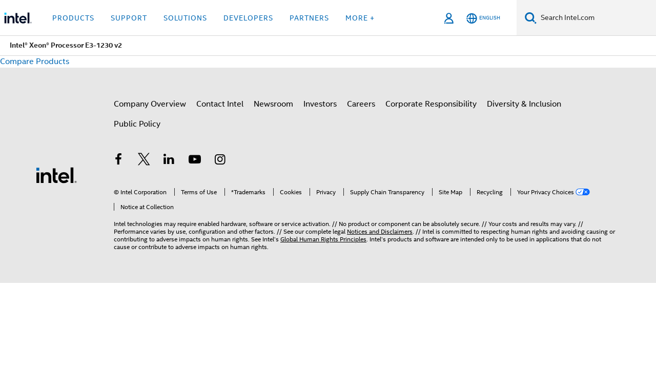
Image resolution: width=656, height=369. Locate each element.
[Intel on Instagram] (220, 161)
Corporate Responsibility (431, 104)
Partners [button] (309, 18)
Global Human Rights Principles (323, 239)
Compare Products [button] (34, 61)
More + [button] (360, 18)
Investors (320, 104)
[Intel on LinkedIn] (169, 161)
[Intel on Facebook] (118, 161)
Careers (361, 104)
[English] (483, 18)
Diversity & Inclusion (524, 104)
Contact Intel (219, 104)
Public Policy (137, 124)
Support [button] (129, 18)
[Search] (531, 17)
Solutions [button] (185, 18)
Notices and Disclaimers (380, 231)
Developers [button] (248, 18)
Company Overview (150, 104)
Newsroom (273, 104)
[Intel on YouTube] (194, 161)
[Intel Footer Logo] (56, 175)
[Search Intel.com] (596, 18)
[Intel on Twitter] (144, 161)
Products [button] (73, 18)
